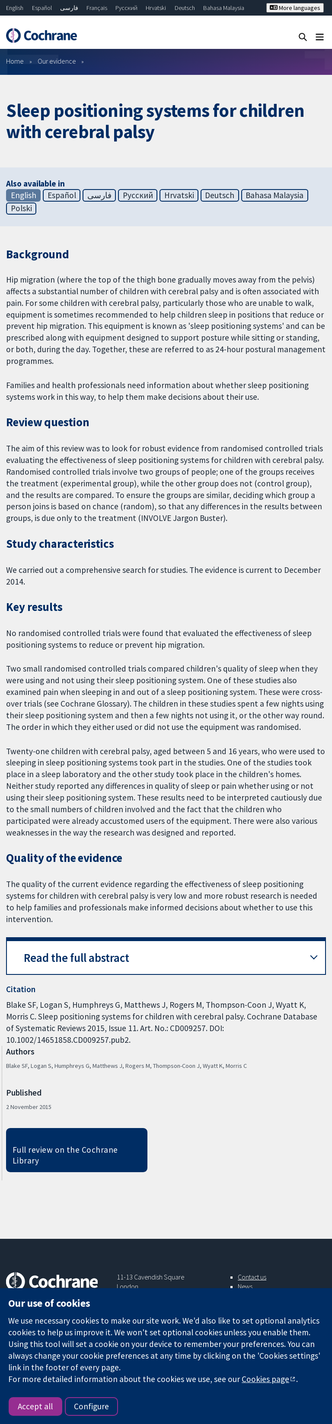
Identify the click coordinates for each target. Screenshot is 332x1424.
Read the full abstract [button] (76, 958)
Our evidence (57, 61)
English (14, 8)
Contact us (252, 1277)
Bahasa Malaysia (223, 8)
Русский (126, 8)
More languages (295, 8)
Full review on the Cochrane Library (65, 1155)
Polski (21, 208)
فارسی (69, 8)
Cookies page (265, 1379)
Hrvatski (156, 8)
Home (15, 61)
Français (96, 8)
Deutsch (185, 8)
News (245, 1286)
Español (42, 8)
